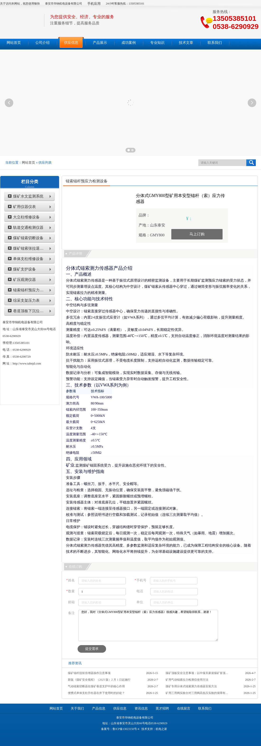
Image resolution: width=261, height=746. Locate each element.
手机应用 (94, 3)
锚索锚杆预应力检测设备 (29, 290)
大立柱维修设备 (26, 217)
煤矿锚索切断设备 (28, 238)
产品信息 (98, 708)
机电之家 (161, 729)
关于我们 (77, 708)
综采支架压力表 (26, 300)
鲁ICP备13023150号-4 (125, 729)
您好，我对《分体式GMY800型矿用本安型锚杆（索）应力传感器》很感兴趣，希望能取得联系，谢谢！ (148, 625)
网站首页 (28, 162)
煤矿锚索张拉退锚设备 (29, 248)
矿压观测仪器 (24, 280)
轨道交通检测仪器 (28, 227)
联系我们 (204, 708)
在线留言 (183, 708)
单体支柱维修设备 (28, 259)
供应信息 (119, 708)
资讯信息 (141, 708)
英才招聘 (162, 708)
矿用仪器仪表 (24, 207)
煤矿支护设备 (24, 269)
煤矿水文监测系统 (28, 196)
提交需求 (91, 649)
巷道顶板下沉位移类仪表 (29, 311)
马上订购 (197, 234)
